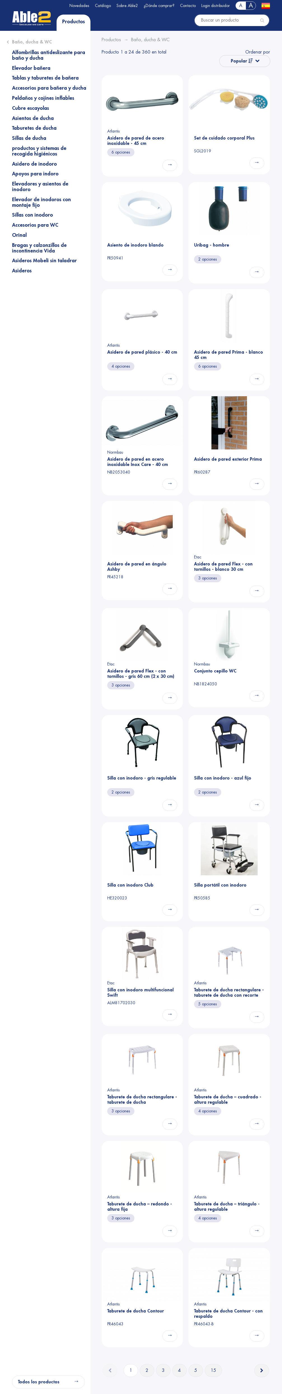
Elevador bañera (31, 68)
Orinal (19, 235)
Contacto (188, 6)
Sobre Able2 (127, 6)
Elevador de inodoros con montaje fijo (41, 202)
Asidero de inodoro (34, 163)
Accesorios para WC (35, 225)
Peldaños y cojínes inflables (43, 98)
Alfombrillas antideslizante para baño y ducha (48, 55)
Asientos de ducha (33, 118)
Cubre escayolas (30, 108)
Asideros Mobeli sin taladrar (44, 260)
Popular (242, 61)
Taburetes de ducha (34, 128)
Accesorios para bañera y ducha (49, 88)
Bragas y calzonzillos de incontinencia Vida (39, 248)
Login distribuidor (215, 6)
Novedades (79, 6)
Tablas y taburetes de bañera (45, 77)
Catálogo (103, 6)
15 (213, 1370)
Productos (73, 21)
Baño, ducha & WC (32, 42)
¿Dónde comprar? (159, 6)
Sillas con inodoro (32, 214)
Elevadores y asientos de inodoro (40, 186)
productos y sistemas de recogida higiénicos (39, 151)
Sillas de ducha (29, 138)
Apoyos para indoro (35, 173)
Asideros (22, 270)
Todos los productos (38, 1382)
